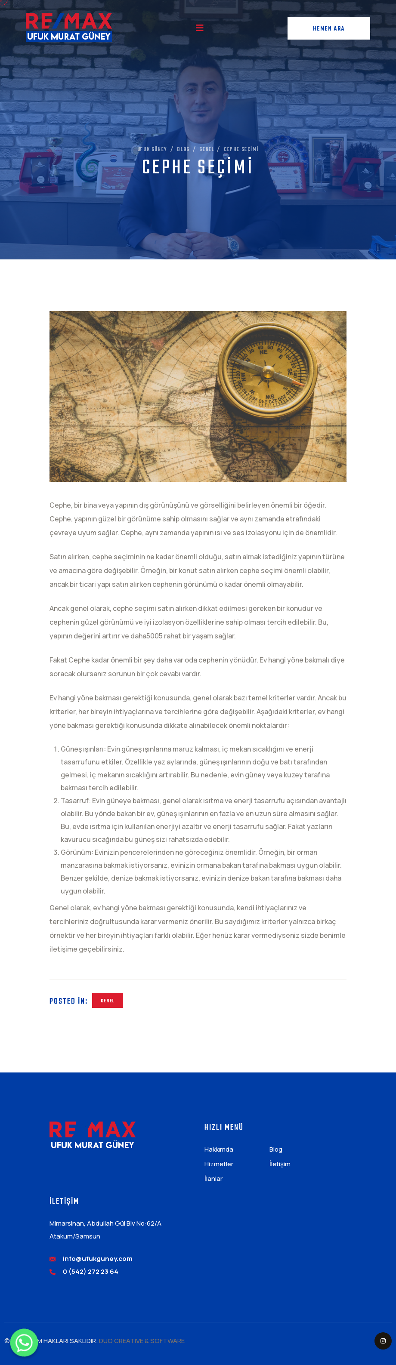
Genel (107, 1001)
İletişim (280, 1163)
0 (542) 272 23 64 (90, 1271)
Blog (275, 1149)
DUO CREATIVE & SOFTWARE (142, 1340)
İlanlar (213, 1178)
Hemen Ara (329, 29)
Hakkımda (218, 1149)
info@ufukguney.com (98, 1258)
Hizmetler (218, 1163)
